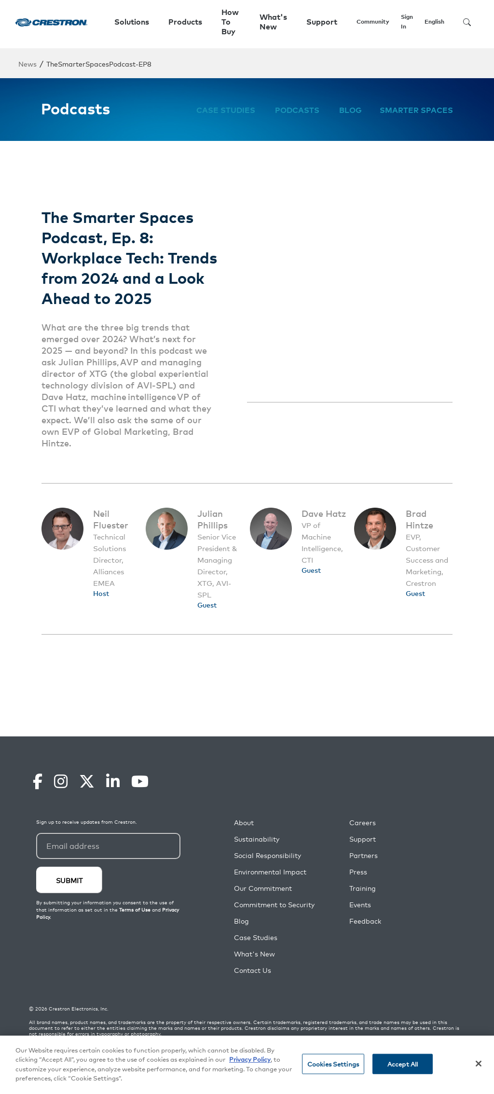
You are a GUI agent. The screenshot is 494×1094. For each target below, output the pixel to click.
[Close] (478, 1063)
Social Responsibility (267, 855)
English (434, 21)
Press (358, 872)
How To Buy (230, 21)
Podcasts (297, 110)
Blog (350, 110)
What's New (273, 21)
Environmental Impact (270, 872)
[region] (247, 1065)
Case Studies (225, 110)
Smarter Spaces (416, 110)
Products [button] (185, 22)
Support (362, 839)
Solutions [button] (131, 22)
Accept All (402, 1064)
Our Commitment (263, 888)
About (244, 822)
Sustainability (256, 839)
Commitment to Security (274, 904)
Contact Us (252, 970)
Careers (362, 822)
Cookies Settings (333, 1064)
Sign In (407, 21)
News (27, 63)
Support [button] (321, 22)
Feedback (365, 921)
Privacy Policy (250, 1059)
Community (373, 21)
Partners (363, 855)
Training (362, 888)
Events (360, 904)
